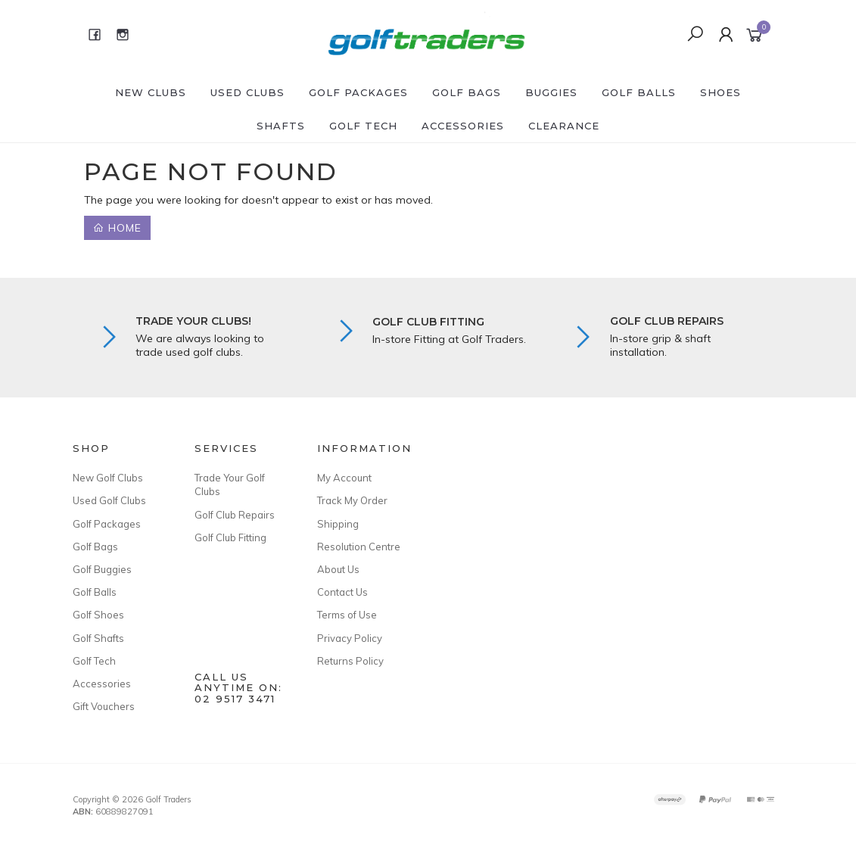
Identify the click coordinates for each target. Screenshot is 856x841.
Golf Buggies (102, 569)
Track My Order (352, 500)
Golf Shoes (98, 615)
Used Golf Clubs (109, 500)
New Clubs (150, 92)
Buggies (551, 92)
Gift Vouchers (104, 706)
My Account (344, 478)
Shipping (338, 524)
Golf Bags (466, 92)
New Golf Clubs (108, 478)
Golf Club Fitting (230, 537)
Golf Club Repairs (235, 515)
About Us (338, 569)
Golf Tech (363, 126)
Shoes (720, 92)
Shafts (281, 126)
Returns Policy (350, 661)
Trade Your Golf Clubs (230, 484)
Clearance (563, 126)
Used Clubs (247, 92)
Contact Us (342, 592)
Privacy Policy (349, 638)
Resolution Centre (358, 546)
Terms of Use (347, 615)
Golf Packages (358, 92)
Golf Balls (639, 92)
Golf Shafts (98, 638)
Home (117, 228)
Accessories (463, 126)
